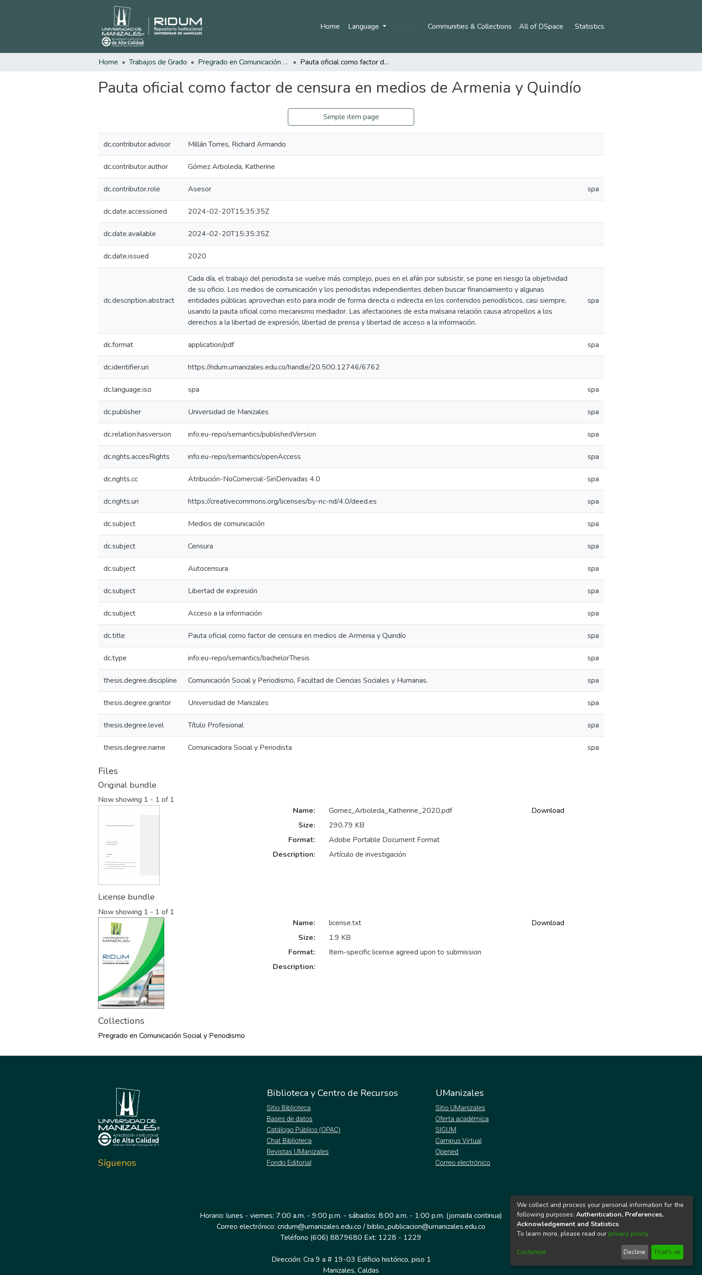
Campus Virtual (459, 1140)
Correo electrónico (464, 1162)
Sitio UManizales (461, 1107)
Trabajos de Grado (158, 62)
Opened (448, 1151)
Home (328, 26)
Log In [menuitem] (402, 26)
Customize (531, 1252)
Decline (634, 1252)
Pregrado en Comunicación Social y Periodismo (243, 62)
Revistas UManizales (298, 1151)
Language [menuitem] (362, 26)
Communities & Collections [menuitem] (468, 26)
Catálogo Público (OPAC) (305, 1129)
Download (547, 811)
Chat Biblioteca (290, 1140)
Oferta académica (463, 1118)
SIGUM (446, 1129)
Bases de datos (291, 1118)
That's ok (667, 1252)
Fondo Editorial (290, 1162)
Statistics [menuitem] (589, 26)
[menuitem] (542, 26)
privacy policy (627, 1233)
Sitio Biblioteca (290, 1107)
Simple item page (351, 117)
